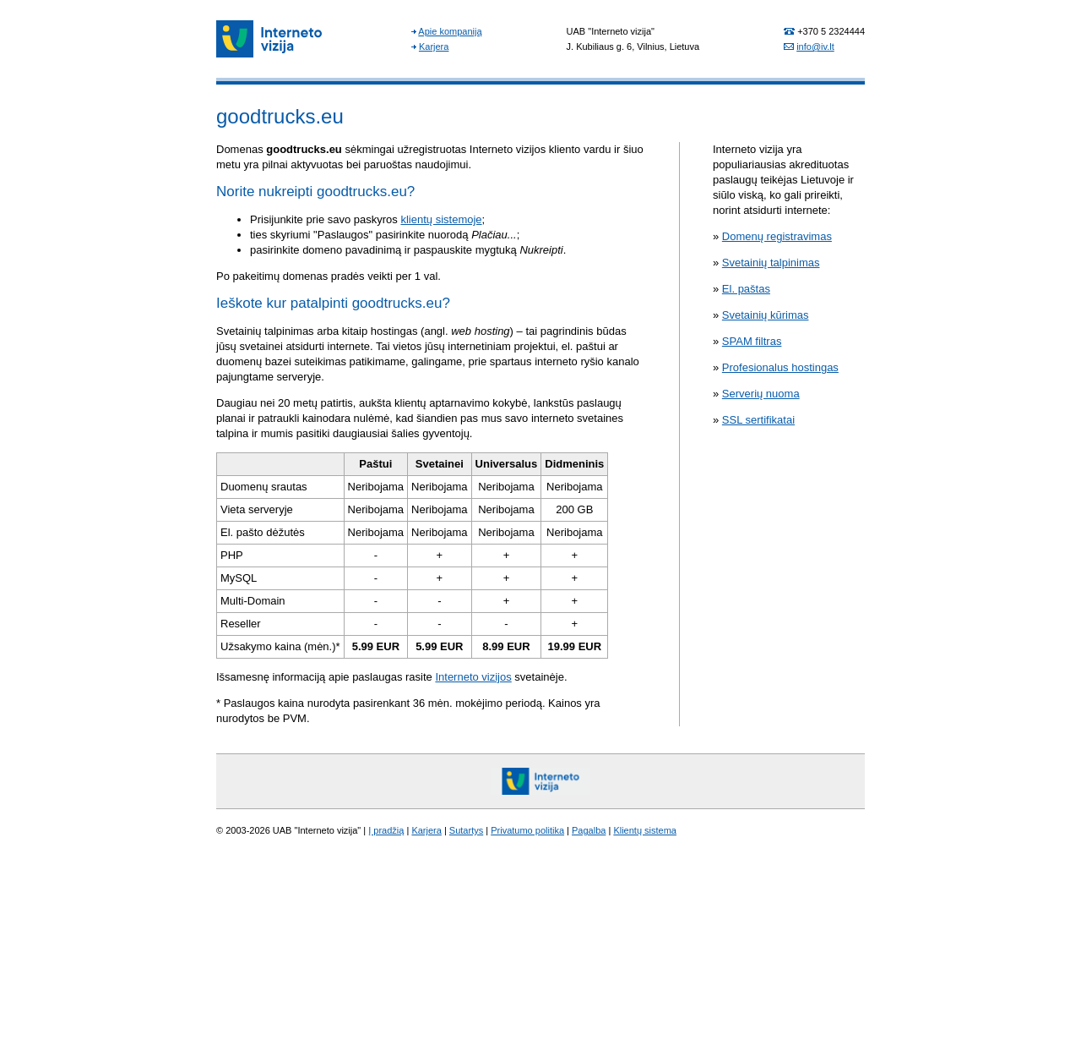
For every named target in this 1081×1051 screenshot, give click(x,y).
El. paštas (746, 288)
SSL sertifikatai (758, 419)
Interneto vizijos (473, 677)
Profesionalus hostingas (780, 367)
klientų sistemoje (440, 219)
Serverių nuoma (761, 393)
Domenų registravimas (777, 236)
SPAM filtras (752, 341)
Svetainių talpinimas (771, 262)
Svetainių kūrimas (765, 315)
